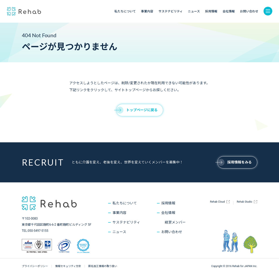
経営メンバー (175, 222)
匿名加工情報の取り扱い (102, 266)
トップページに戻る (137, 110)
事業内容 (147, 11)
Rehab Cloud (217, 201)
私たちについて (125, 11)
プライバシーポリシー (35, 266)
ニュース (194, 11)
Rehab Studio (244, 201)
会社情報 (229, 11)
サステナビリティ (170, 11)
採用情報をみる (234, 162)
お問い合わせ (249, 11)
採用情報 (211, 11)
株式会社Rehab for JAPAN (24, 11)
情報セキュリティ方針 (68, 266)
